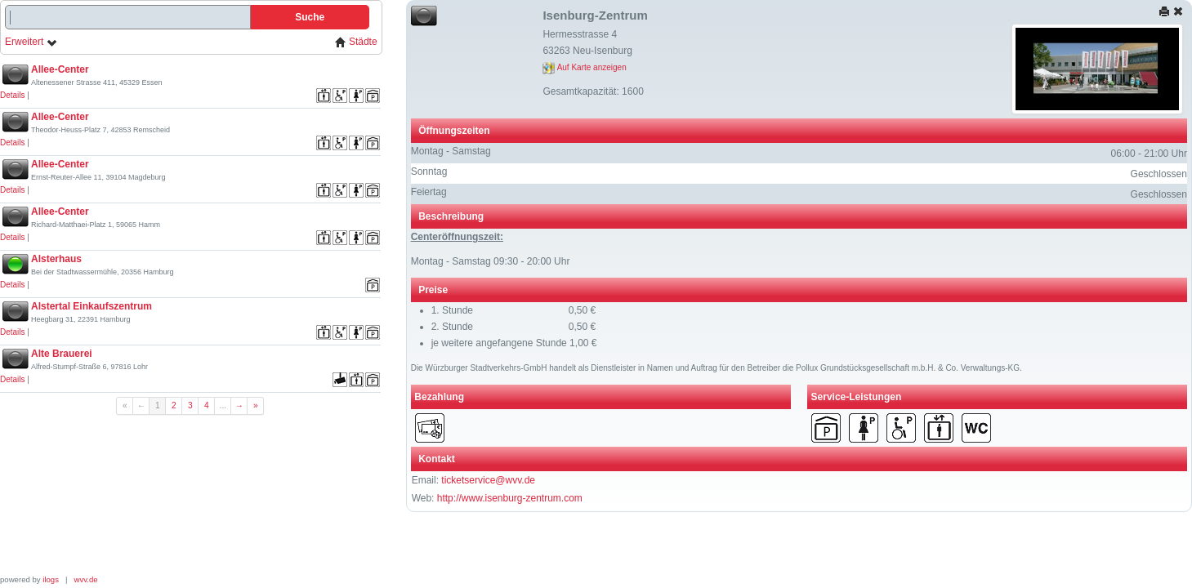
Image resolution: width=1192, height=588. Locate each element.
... (223, 405)
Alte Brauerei (61, 353)
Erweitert (31, 42)
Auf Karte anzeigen (584, 67)
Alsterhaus (56, 259)
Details (12, 95)
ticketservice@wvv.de (488, 480)
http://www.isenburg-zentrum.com (510, 498)
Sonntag (429, 171)
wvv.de (86, 579)
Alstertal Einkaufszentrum (91, 306)
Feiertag (429, 192)
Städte (356, 42)
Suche (309, 17)
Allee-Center (60, 69)
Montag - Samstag (451, 151)
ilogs (50, 579)
